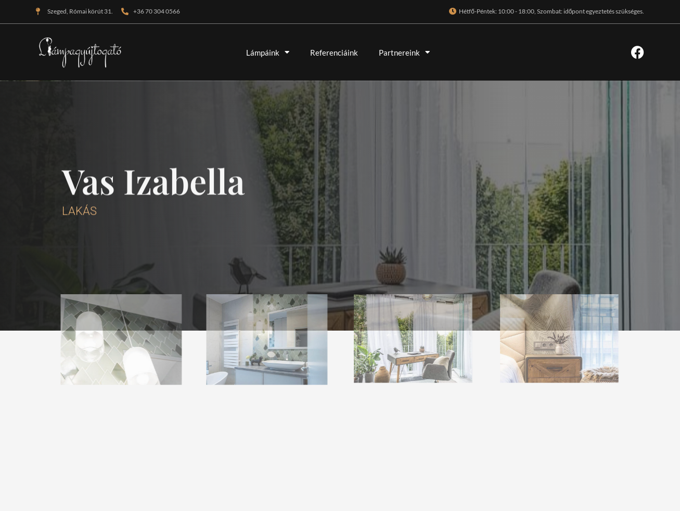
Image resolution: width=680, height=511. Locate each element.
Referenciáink (334, 52)
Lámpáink (267, 52)
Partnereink (404, 52)
